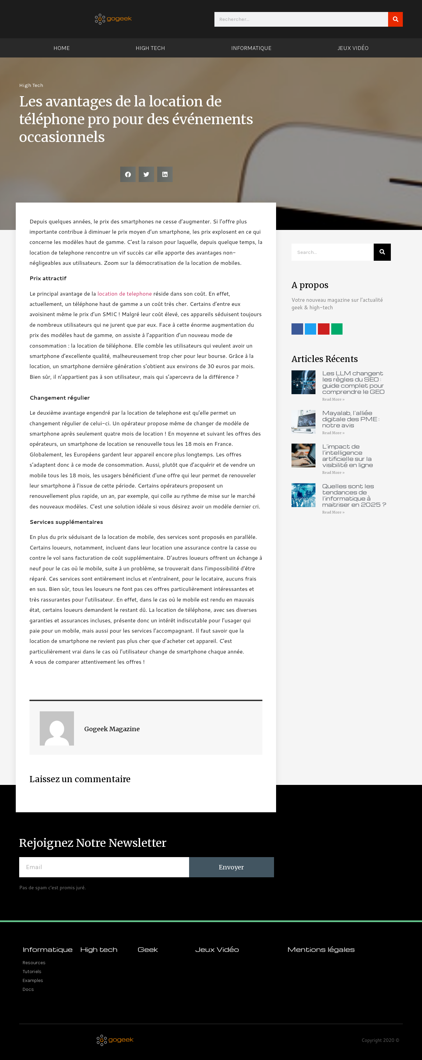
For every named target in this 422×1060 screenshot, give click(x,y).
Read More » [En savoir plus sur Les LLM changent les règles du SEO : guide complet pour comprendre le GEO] (333, 399)
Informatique (251, 47)
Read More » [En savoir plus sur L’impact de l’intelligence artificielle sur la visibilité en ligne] (333, 472)
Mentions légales (321, 949)
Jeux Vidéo (353, 47)
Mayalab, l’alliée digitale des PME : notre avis (351, 419)
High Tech (150, 47)
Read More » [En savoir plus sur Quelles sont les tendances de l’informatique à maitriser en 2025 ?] (333, 512)
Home (61, 47)
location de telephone (124, 293)
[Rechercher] (395, 19)
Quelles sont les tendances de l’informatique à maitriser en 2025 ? (354, 495)
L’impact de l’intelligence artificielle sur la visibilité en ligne (347, 455)
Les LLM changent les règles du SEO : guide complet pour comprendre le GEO (353, 382)
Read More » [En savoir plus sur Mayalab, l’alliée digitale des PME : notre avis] (333, 433)
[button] (128, 174)
